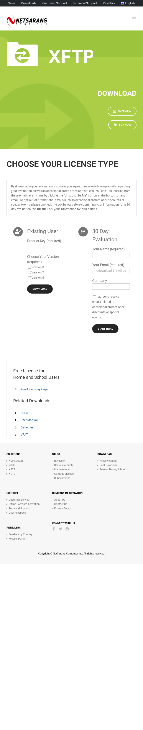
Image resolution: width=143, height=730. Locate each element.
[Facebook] (54, 528)
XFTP (12, 469)
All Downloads (108, 460)
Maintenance (61, 469)
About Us (59, 499)
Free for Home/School (112, 469)
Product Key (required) (44, 241)
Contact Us (60, 504)
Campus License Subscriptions (64, 476)
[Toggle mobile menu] (134, 17)
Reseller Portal (17, 538)
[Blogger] (67, 528)
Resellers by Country (20, 534)
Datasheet (28, 427)
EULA (24, 413)
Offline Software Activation (24, 504)
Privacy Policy (62, 508)
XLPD (12, 473)
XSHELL (13, 465)
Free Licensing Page (34, 389)
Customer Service (19, 499)
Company (99, 281)
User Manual (29, 420)
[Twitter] (60, 528)
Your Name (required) (108, 249)
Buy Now (59, 460)
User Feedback (17, 512)
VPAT (24, 434)
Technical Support (19, 508)
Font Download (109, 465)
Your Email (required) (108, 265)
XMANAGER (16, 460)
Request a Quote (63, 465)
